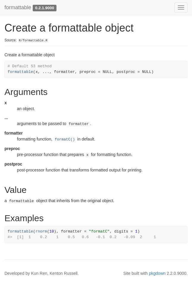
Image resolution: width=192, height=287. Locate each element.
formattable (17, 7)
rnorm (41, 231)
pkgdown (157, 273)
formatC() (65, 140)
